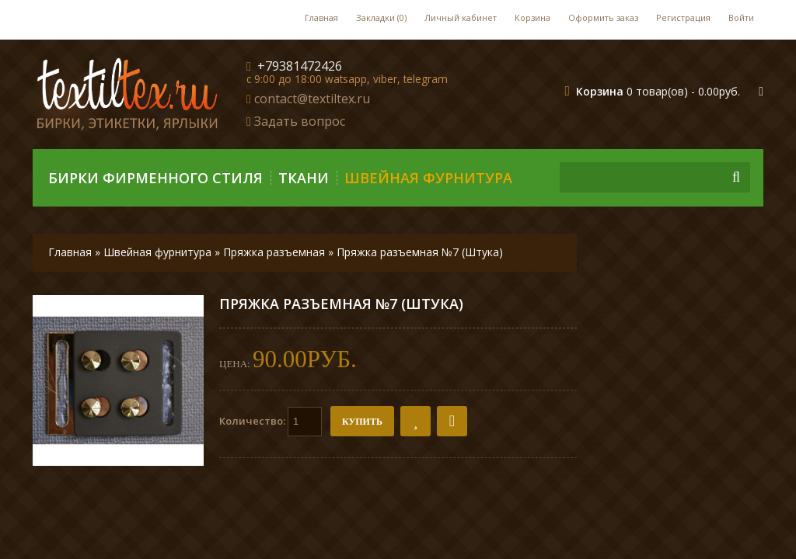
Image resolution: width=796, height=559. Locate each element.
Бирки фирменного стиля (155, 177)
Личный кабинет (460, 17)
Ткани (303, 177)
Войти (741, 17)
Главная (321, 17)
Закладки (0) (381, 17)
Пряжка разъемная (274, 252)
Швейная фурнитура (428, 177)
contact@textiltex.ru (312, 98)
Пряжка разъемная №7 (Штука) (420, 252)
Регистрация (683, 17)
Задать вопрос (299, 121)
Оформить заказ (603, 17)
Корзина (532, 17)
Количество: (270, 421)
